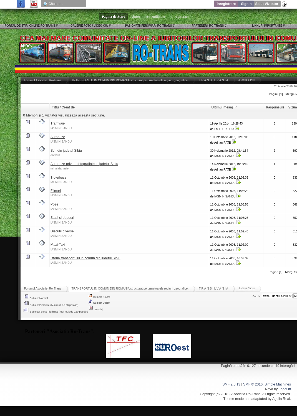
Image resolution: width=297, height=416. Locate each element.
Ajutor (135, 17)
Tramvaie (58, 123)
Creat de (68, 107)
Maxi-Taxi (58, 245)
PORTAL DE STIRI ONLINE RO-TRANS (30, 25)
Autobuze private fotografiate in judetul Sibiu (84, 164)
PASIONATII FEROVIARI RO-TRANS (148, 25)
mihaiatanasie (60, 168)
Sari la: (257, 296)
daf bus (55, 155)
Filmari (56, 191)
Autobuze (58, 137)
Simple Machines (278, 384)
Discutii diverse (62, 231)
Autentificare (156, 17)
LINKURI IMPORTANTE (267, 25)
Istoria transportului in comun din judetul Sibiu (85, 258)
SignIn (246, 4)
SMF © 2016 (253, 384)
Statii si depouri (62, 218)
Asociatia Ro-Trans (246, 394)
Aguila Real (281, 399)
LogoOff (285, 389)
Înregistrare (226, 4)
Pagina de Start (113, 17)
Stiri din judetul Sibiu (66, 151)
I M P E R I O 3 (224, 129)
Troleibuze (59, 177)
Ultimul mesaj (224, 107)
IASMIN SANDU (61, 128)
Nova (269, 389)
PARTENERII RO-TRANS (208, 25)
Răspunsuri (275, 107)
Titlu (55, 107)
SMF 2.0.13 (231, 384)
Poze (54, 204)
